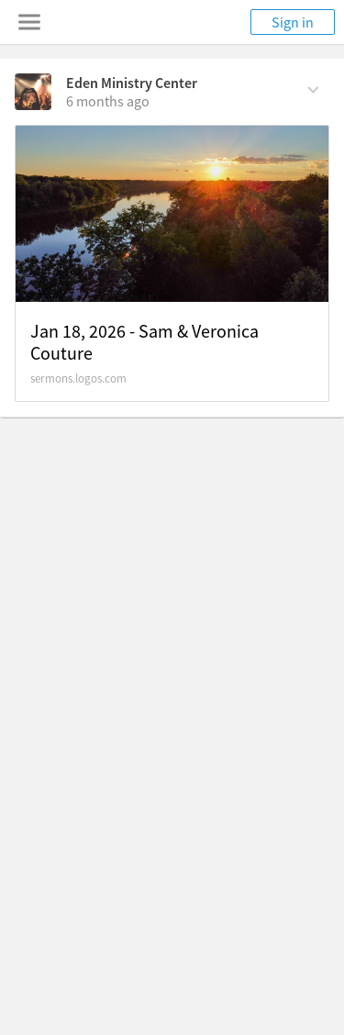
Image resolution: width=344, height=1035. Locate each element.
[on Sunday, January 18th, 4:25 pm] (108, 101)
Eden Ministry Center (131, 82)
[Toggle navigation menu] (29, 22)
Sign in (293, 22)
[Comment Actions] (313, 88)
